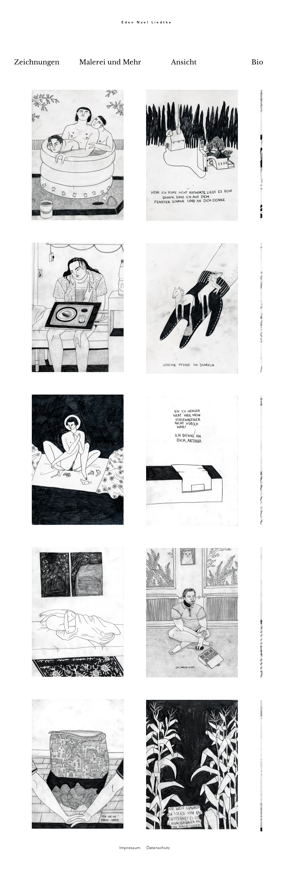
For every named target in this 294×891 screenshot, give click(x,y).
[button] (37, 62)
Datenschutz (158, 847)
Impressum (129, 847)
